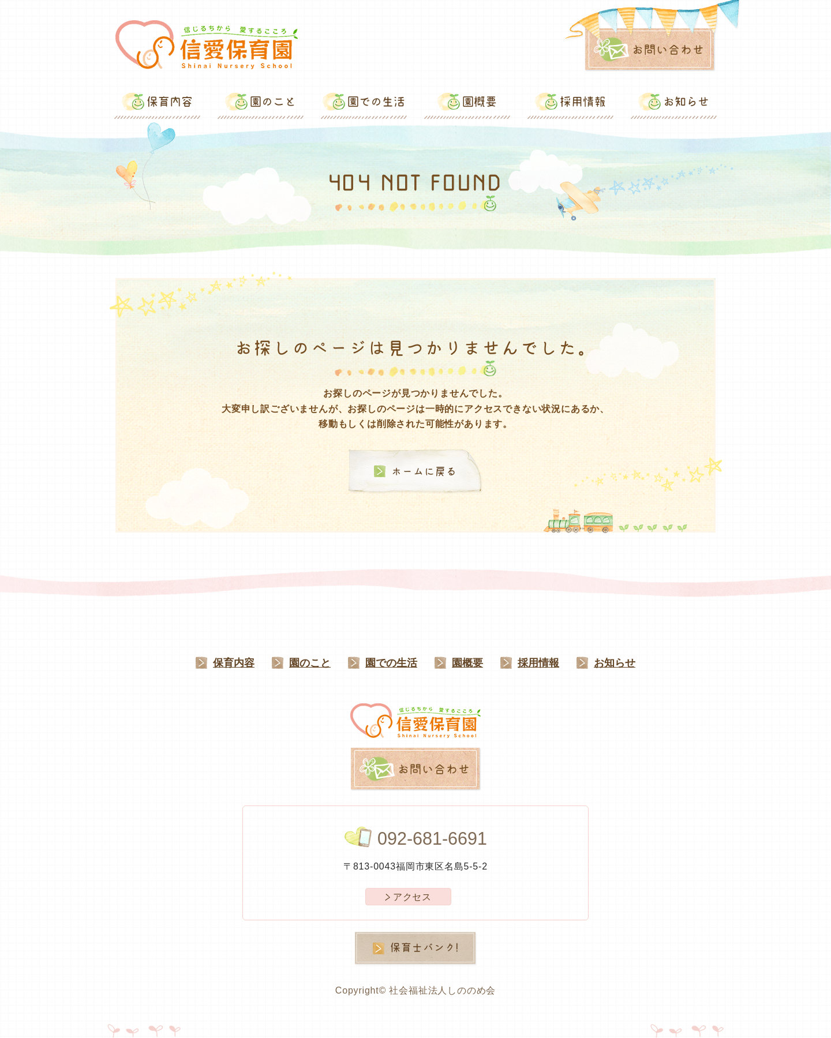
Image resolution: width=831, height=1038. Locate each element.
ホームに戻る (424, 471)
